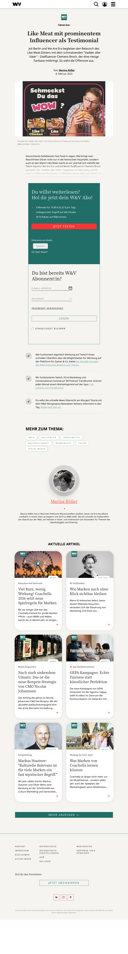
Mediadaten (84, 846)
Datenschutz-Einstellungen (49, 851)
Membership (63, 443)
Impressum (22, 850)
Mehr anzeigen (64, 814)
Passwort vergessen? (47, 308)
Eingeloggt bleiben (50, 328)
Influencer (48, 437)
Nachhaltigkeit (38, 443)
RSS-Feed (45, 861)
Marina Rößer (67, 70)
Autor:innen (23, 859)
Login (64, 318)
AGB (42, 857)
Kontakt (20, 846)
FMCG (31, 437)
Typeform (40, 246)
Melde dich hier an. (51, 407)
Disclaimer (22, 855)
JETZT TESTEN (64, 226)
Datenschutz (48, 846)
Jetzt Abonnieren (64, 882)
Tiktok (82, 443)
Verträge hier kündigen (86, 851)
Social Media (36, 449)
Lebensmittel (72, 437)
